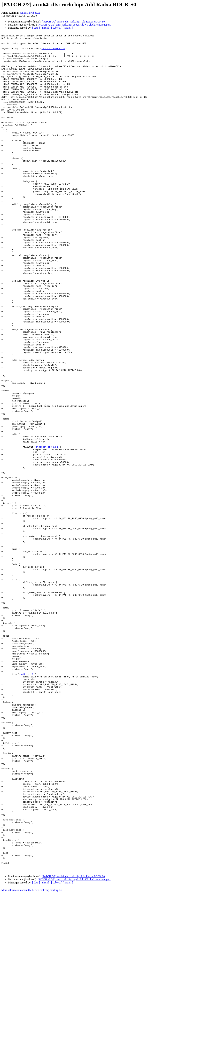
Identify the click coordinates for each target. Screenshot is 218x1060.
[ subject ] (56, 27)
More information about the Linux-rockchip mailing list (31, 1057)
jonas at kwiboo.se (30, 12)
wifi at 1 (27, 802)
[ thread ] (46, 27)
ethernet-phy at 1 (47, 529)
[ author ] (68, 27)
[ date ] (36, 27)
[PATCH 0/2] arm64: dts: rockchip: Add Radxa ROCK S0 (73, 21)
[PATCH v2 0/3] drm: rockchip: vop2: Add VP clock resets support (74, 24)
